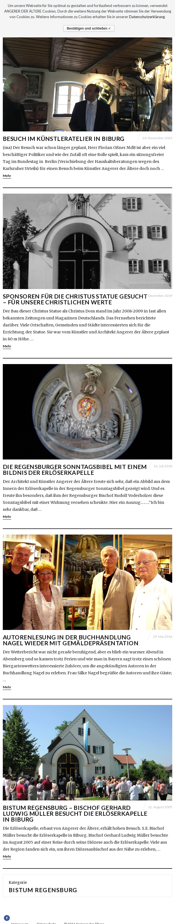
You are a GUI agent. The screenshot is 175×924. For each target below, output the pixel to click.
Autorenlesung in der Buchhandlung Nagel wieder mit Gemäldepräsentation (70, 640)
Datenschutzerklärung (147, 17)
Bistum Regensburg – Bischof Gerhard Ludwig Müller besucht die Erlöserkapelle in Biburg (75, 813)
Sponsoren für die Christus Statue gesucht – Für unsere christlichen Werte (75, 299)
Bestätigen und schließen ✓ (89, 28)
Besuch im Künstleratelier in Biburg (64, 138)
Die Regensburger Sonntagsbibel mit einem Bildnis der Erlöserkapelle (75, 469)
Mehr (7, 176)
